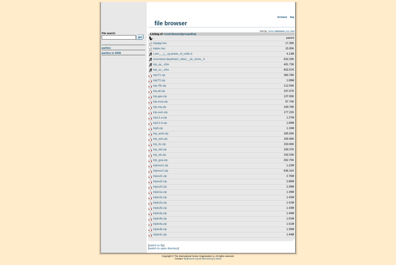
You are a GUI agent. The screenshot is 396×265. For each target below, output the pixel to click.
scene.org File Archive (124, 18)
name (271, 31)
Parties (106, 47)
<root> (167, 33)
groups (186, 33)
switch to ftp (156, 245)
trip (194, 33)
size (288, 31)
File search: (109, 33)
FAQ (292, 16)
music (177, 33)
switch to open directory (163, 248)
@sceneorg (207, 258)
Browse (282, 16)
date (292, 31)
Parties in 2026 (111, 52)
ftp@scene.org (191, 258)
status (218, 258)
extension (280, 31)
